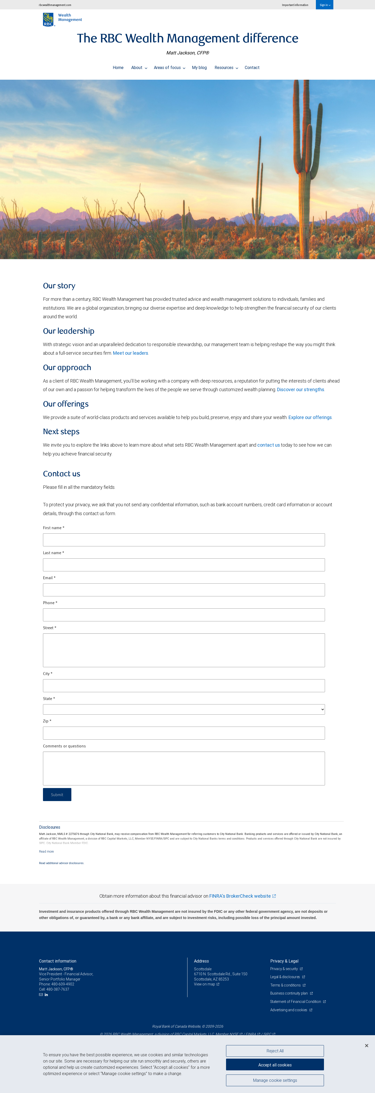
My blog (199, 66)
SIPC (267, 1034)
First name (54, 528)
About (139, 66)
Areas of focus (170, 66)
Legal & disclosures (285, 977)
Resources (226, 66)
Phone (50, 603)
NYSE (233, 1034)
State (49, 699)
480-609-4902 (62, 984)
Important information (295, 5)
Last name (53, 553)
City (48, 674)
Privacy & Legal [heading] (284, 961)
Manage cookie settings (275, 1080)
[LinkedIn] (47, 994)
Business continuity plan (289, 993)
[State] (184, 709)
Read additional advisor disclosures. (61, 863)
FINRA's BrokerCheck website (240, 896)
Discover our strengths (300, 389)
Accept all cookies (275, 1064)
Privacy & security (284, 968)
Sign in (325, 5)
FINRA (251, 1034)
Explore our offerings (310, 417)
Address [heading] (201, 961)
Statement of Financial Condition (296, 1001)
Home (118, 66)
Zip (47, 721)
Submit (57, 794)
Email (49, 578)
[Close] (366, 1045)
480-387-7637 (57, 989)
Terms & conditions (286, 985)
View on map (204, 984)
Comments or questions (64, 746)
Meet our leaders (130, 353)
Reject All (275, 1050)
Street (50, 628)
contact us (268, 445)
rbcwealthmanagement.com (55, 5)
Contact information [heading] (57, 961)
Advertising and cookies (289, 1010)
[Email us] (41, 994)
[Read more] (46, 851)
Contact (252, 66)
